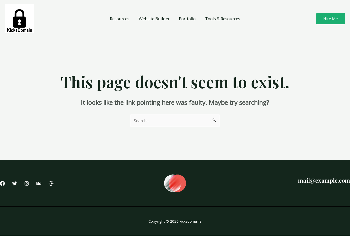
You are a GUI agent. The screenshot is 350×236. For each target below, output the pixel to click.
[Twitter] (14, 183)
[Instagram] (26, 183)
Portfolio (186, 18)
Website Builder (154, 18)
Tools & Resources (220, 18)
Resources (121, 18)
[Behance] (38, 183)
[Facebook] (2, 183)
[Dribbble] (51, 183)
